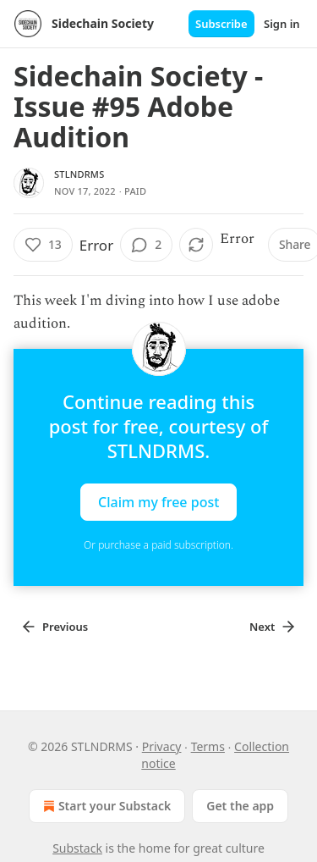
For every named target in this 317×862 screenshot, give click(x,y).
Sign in (282, 23)
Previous (54, 626)
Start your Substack (105, 806)
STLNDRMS (79, 174)
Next (273, 626)
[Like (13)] (43, 245)
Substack (77, 848)
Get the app (240, 806)
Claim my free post (158, 502)
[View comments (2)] (146, 245)
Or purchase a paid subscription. (158, 545)
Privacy (162, 746)
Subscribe (221, 23)
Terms (208, 746)
